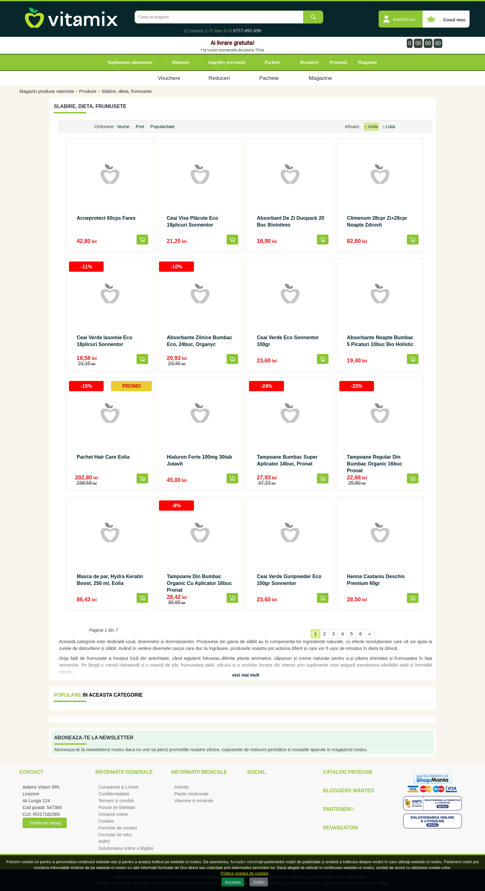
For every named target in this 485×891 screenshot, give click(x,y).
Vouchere (169, 78)
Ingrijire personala (227, 62)
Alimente (180, 62)
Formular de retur (115, 834)
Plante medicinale (191, 793)
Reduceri (219, 78)
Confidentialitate (113, 793)
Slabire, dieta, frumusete (126, 91)
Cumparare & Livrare (118, 787)
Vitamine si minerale (193, 800)
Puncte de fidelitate (116, 807)
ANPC (104, 841)
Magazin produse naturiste (46, 91)
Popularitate (163, 126)
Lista (389, 126)
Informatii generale (123, 772)
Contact (31, 772)
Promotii (338, 62)
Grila (371, 126)
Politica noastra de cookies (244, 873)
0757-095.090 (247, 30)
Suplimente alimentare (130, 62)
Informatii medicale (199, 772)
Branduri (309, 62)
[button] (401, 16)
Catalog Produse (347, 772)
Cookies (106, 821)
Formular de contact (117, 827)
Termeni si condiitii (116, 800)
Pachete (272, 62)
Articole (181, 787)
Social (256, 772)
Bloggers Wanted (348, 790)
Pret (140, 126)
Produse (88, 91)
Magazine (367, 62)
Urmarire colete (113, 814)
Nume (124, 126)
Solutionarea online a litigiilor (125, 848)
